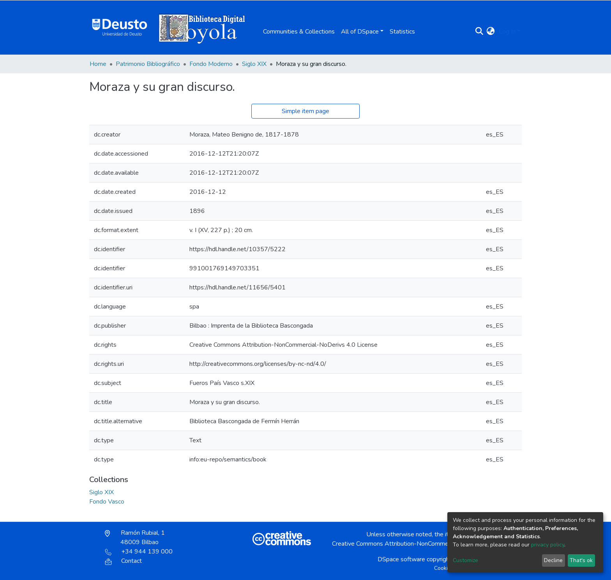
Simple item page (305, 111)
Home (98, 64)
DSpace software (401, 559)
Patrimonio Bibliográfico (148, 64)
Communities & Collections (299, 31)
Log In (507, 31)
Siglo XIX (254, 64)
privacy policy (547, 544)
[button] (490, 31)
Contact (123, 561)
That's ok (581, 560)
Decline (553, 560)
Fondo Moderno (211, 64)
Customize (465, 560)
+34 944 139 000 (139, 551)
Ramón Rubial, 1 (135, 537)
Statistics (402, 31)
